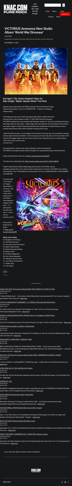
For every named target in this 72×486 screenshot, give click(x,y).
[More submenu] (60, 16)
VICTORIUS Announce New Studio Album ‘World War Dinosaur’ (28, 30)
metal (10, 452)
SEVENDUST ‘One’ (6, 381)
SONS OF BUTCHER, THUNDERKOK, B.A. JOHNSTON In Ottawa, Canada (24, 434)
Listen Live (65, 14)
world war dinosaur (33, 452)
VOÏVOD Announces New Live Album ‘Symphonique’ (17, 326)
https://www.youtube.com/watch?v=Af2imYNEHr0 (41, 161)
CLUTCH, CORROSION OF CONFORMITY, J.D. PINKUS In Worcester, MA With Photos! (27, 302)
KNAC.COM (6, 482)
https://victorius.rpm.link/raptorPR (38, 156)
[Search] (63, 5)
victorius (23, 452)
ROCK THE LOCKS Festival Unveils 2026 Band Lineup (17, 421)
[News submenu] (56, 11)
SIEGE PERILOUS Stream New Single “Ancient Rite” (16, 395)
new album (16, 452)
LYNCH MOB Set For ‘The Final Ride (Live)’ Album (16, 368)
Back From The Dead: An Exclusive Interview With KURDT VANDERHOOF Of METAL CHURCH (30, 355)
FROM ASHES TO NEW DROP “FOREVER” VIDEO (16, 339)
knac (6, 452)
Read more (23, 298)
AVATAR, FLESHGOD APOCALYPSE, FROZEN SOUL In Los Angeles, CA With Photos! (27, 315)
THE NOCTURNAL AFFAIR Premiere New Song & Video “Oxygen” (21, 408)
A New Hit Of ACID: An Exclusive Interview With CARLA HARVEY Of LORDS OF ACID (27, 289)
